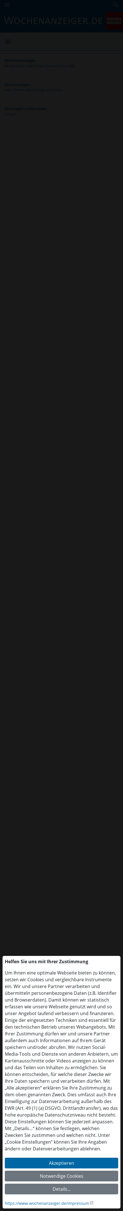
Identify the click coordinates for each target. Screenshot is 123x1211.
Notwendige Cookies (61, 1176)
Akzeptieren (61, 1163)
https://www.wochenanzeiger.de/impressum (47, 1203)
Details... (62, 1189)
